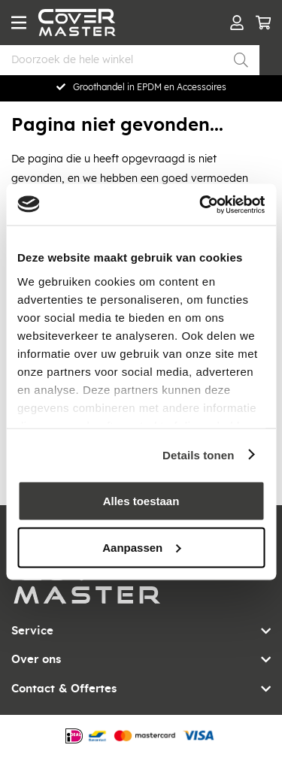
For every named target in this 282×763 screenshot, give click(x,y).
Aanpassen (141, 546)
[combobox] (129, 60)
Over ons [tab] (36, 659)
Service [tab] (32, 631)
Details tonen (198, 454)
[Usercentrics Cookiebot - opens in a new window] (201, 204)
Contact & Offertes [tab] (64, 689)
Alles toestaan (141, 501)
